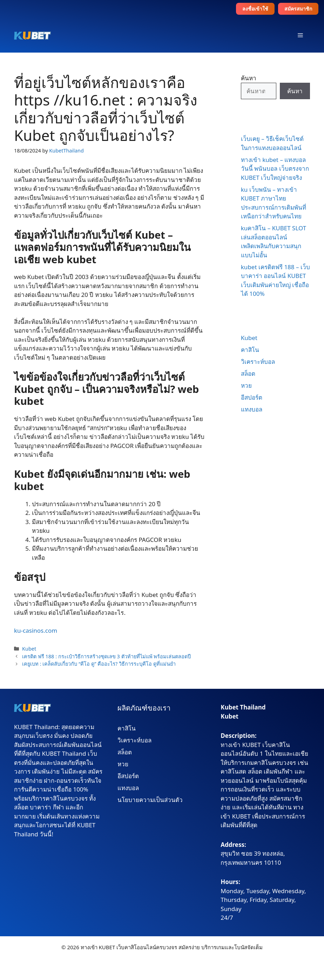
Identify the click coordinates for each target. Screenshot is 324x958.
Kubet (29, 648)
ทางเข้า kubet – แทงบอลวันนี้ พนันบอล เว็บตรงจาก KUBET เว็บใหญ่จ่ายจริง (275, 169)
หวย (246, 385)
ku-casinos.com (35, 630)
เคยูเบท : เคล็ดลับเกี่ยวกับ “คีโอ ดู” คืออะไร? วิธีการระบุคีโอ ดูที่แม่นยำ (99, 663)
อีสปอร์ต (251, 397)
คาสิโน (250, 350)
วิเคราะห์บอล (258, 362)
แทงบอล (251, 409)
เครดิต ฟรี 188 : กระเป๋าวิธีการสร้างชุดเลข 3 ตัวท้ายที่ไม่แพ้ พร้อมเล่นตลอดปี (106, 656)
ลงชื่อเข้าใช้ (255, 8)
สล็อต (248, 373)
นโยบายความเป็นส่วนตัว (150, 800)
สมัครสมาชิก (298, 8)
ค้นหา (248, 78)
